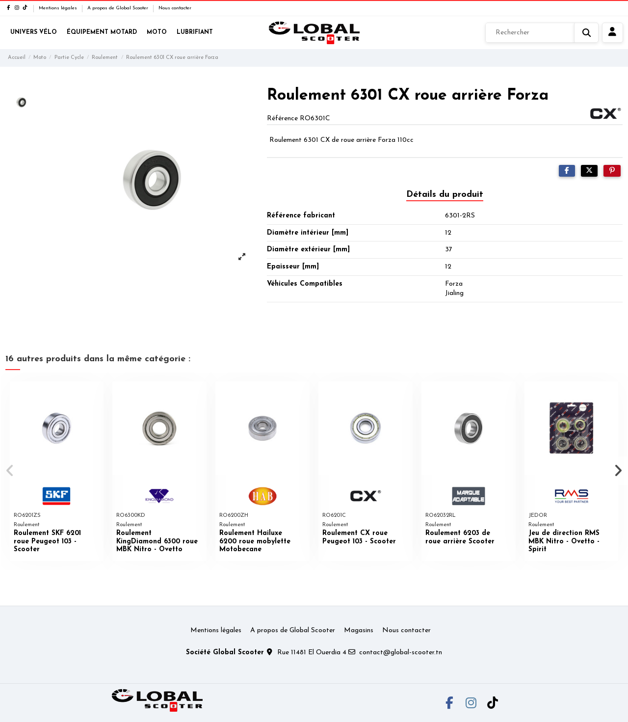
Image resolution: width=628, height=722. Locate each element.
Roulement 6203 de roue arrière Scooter (460, 537)
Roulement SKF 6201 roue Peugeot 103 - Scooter (47, 542)
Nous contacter (174, 8)
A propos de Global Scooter (118, 8)
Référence (282, 118)
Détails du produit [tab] (444, 194)
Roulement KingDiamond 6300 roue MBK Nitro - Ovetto (157, 542)
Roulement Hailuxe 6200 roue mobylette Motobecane (254, 542)
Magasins (358, 630)
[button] (10, 470)
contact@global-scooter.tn (400, 652)
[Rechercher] (542, 33)
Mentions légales (58, 8)
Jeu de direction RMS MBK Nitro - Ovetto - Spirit (564, 542)
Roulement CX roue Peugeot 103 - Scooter (359, 537)
